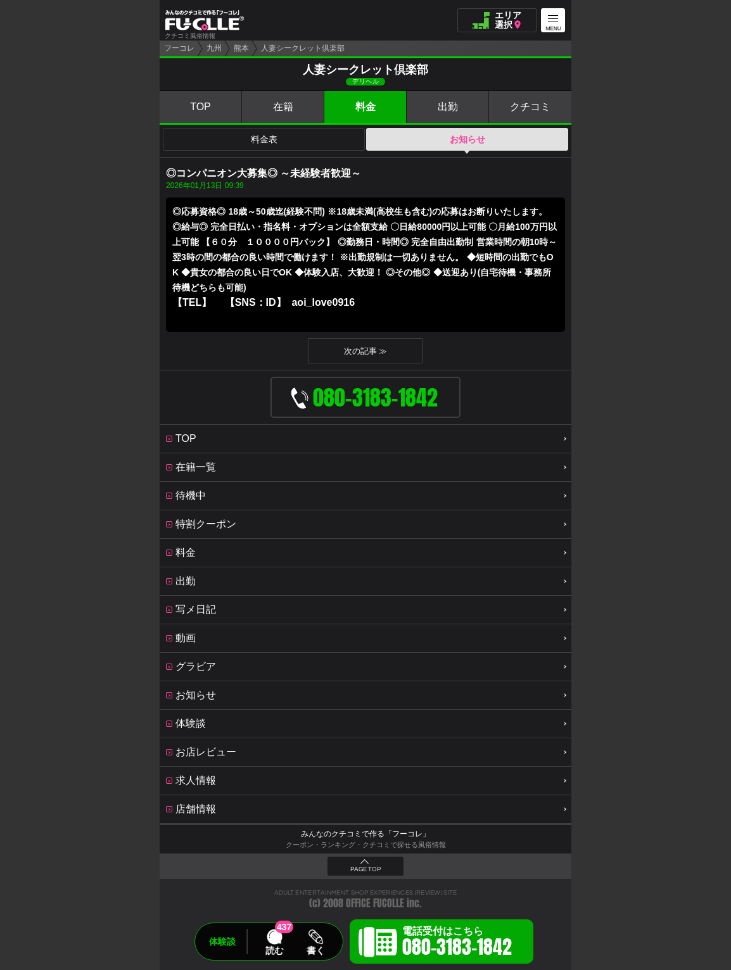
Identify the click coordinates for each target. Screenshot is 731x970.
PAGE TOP (365, 869)
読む (274, 950)
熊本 (241, 48)
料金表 (264, 139)
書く (315, 950)
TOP (200, 106)
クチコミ (530, 106)
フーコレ (179, 48)
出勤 (448, 106)
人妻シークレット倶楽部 (303, 48)
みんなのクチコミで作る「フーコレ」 (365, 833)
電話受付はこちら (457, 943)
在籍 (283, 106)
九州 (214, 48)
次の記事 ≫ (366, 351)
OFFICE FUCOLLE (375, 903)
